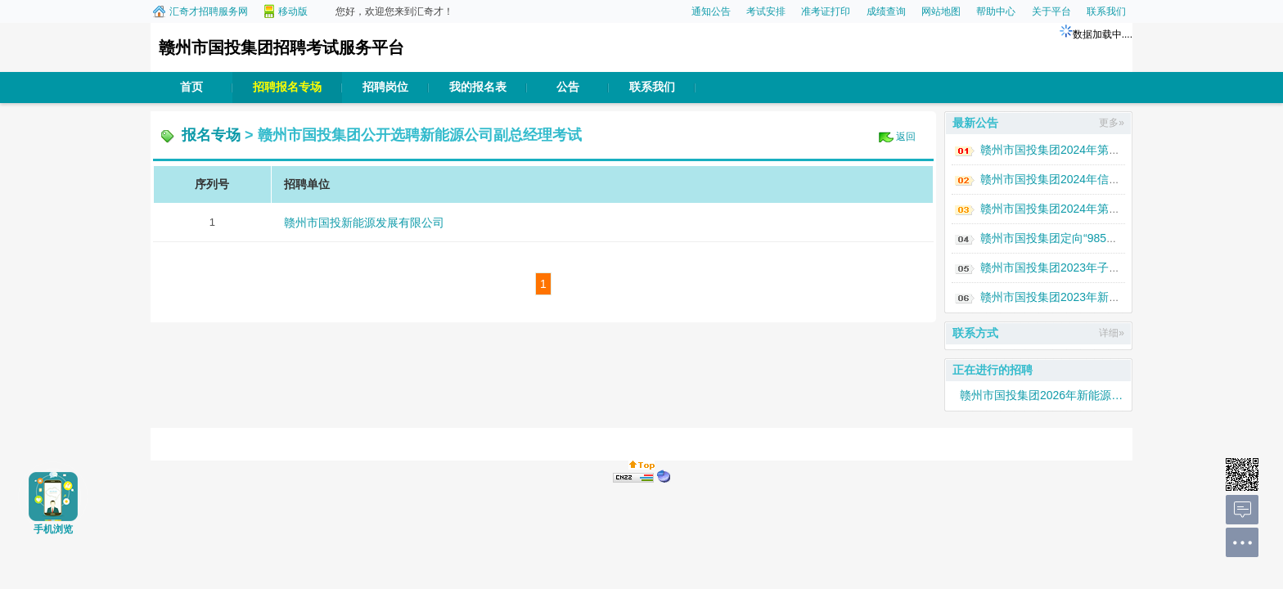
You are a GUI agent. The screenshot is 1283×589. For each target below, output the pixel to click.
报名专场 (211, 135)
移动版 (293, 11)
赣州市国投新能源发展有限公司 (364, 222)
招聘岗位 (385, 87)
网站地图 (941, 11)
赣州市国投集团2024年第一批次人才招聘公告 (1096, 208)
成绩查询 (886, 11)
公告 (567, 87)
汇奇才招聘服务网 (208, 11)
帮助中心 (995, 11)
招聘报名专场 (287, 87)
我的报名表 (477, 87)
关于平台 (1051, 11)
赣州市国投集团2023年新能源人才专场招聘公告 (1101, 296)
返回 (906, 136)
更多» (1111, 122)
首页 (191, 87)
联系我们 (1106, 11)
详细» (1111, 333)
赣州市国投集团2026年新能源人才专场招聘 (1041, 395)
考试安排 (766, 11)
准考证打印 (825, 11)
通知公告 (711, 11)
